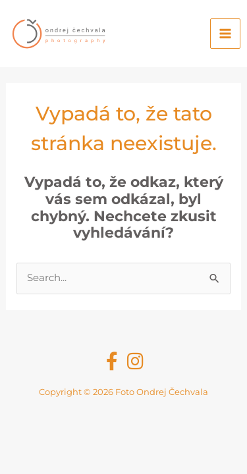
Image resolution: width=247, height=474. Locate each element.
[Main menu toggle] (225, 33)
